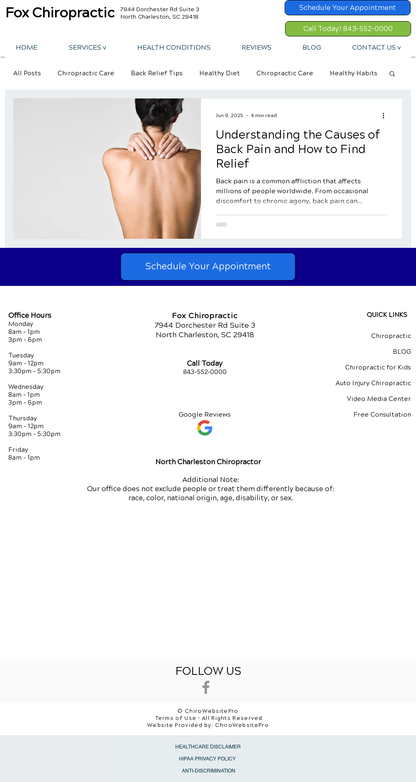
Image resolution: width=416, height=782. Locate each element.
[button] (87, 47)
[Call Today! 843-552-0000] (348, 28)
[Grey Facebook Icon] (206, 687)
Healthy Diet (219, 73)
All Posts (27, 73)
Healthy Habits (353, 73)
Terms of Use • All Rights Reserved (209, 718)
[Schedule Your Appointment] (348, 7)
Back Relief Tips (157, 73)
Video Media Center (379, 399)
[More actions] (386, 115)
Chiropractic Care (86, 73)
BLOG (402, 351)
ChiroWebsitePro (242, 725)
